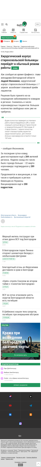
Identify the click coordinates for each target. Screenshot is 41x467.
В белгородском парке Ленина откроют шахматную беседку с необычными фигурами (17, 253)
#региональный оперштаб (22, 217)
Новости (13, 31)
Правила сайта (9, 459)
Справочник (24, 31)
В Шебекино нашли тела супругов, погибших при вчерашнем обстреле (20, 313)
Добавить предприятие (20, 385)
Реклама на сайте (20, 457)
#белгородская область (8, 215)
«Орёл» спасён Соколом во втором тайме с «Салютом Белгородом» (19, 282)
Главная (4, 31)
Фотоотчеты (35, 31)
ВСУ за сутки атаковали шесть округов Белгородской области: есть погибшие (18, 298)
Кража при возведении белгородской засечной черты (15, 340)
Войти (37, 24)
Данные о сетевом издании (8, 457)
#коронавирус (22, 215)
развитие (24, 462)
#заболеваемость (6, 217)
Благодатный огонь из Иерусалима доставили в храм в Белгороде (20, 268)
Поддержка (17, 462)
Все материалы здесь (20, 355)
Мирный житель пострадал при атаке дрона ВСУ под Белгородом (19, 238)
